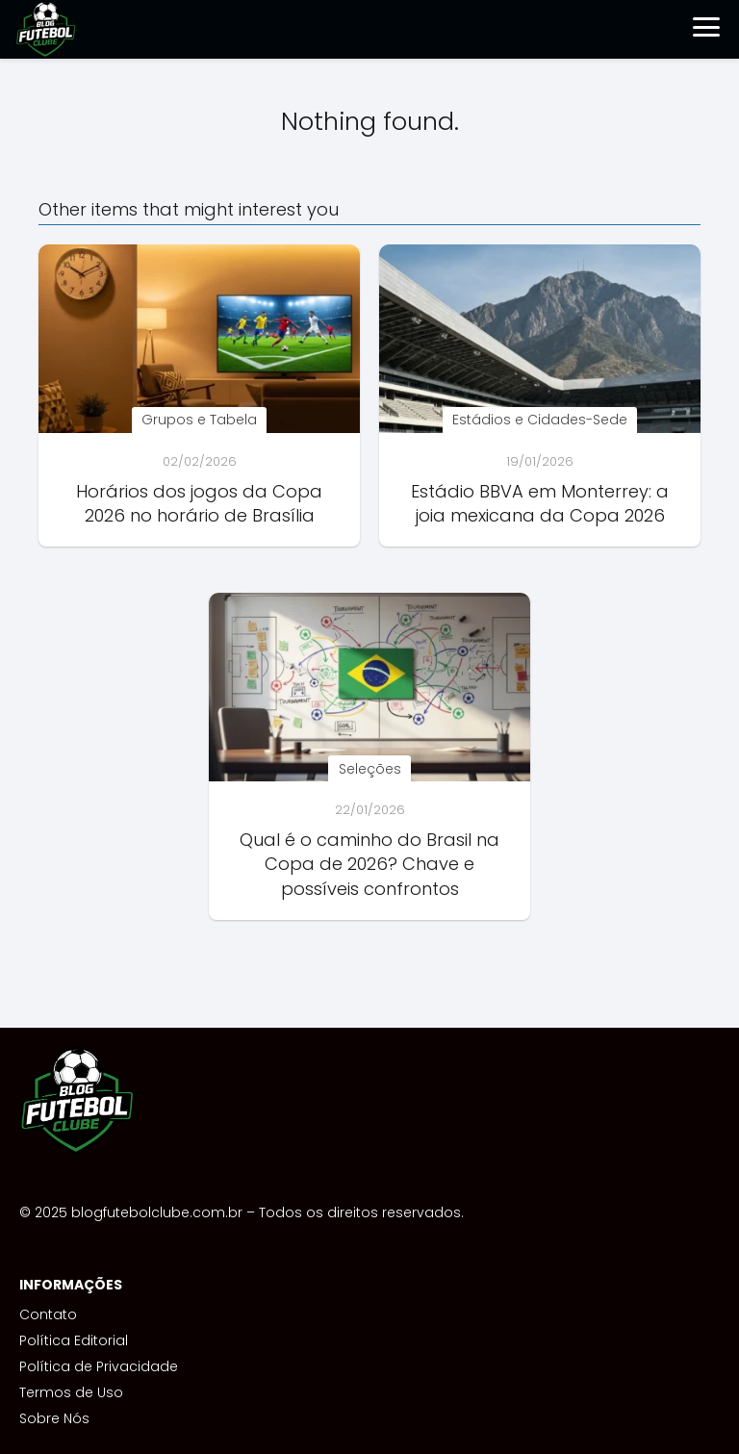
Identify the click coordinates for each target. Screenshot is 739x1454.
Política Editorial (73, 1340)
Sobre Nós (54, 1418)
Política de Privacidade (98, 1366)
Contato (48, 1314)
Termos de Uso (71, 1392)
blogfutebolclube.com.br (156, 1212)
